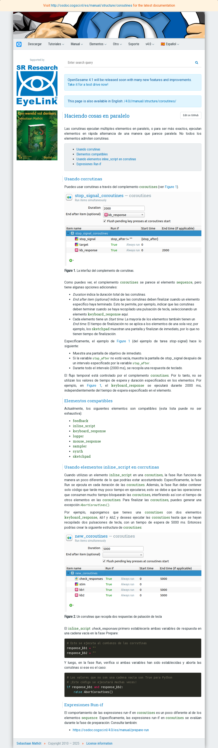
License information (99, 743)
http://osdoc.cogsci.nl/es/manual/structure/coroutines (92, 5)
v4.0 (150, 44)
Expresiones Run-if (88, 164)
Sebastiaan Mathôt (29, 743)
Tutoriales (56, 44)
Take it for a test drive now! (88, 84)
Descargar (35, 44)
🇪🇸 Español (170, 44)
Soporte (133, 44)
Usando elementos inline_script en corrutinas (106, 159)
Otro (117, 44)
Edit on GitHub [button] (191, 115)
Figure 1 (171, 187)
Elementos (98, 44)
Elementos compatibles (92, 154)
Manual (77, 44)
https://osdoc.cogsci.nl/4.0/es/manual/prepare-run (111, 730)
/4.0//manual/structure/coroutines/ (150, 101)
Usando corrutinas (88, 149)
